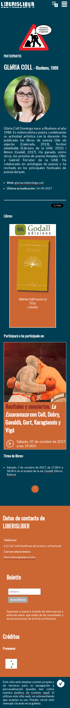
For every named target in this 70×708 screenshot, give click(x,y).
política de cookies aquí (31, 692)
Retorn (11, 474)
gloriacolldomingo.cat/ (29, 182)
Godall (48, 471)
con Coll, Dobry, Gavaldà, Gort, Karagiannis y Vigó (32, 418)
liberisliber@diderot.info (19, 557)
